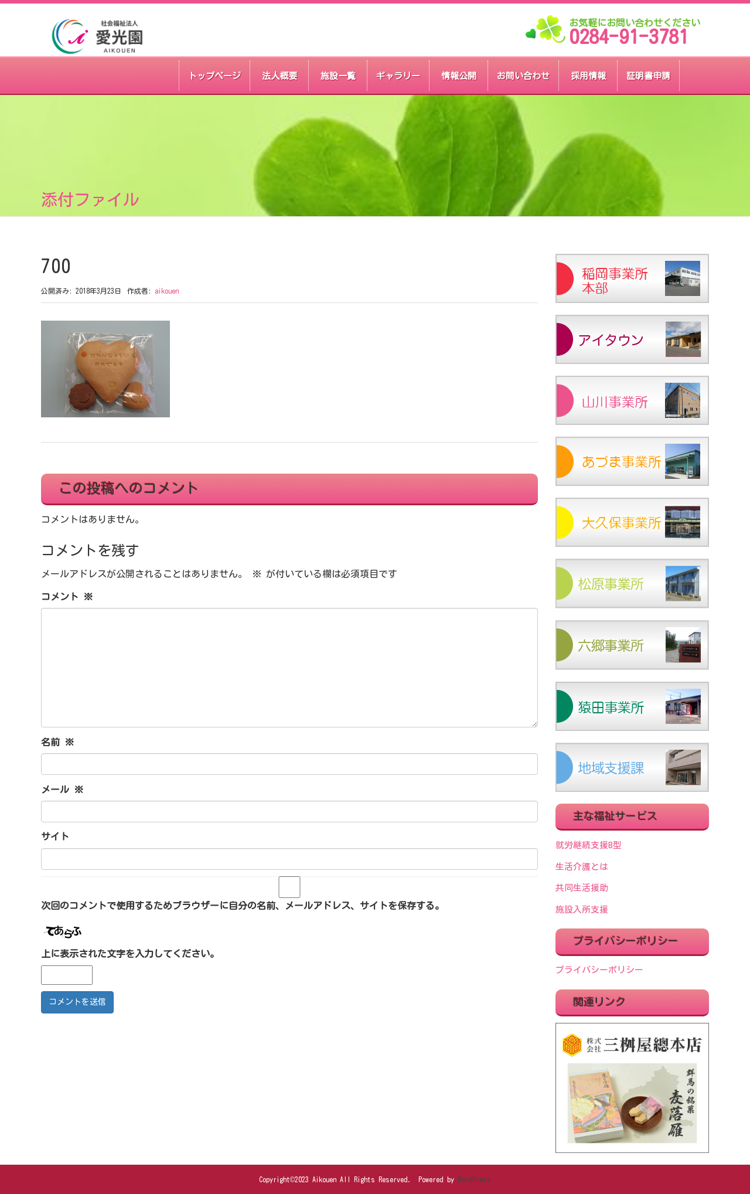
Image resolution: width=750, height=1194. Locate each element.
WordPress (474, 1179)
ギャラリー (398, 76)
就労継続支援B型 (588, 845)
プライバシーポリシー (599, 969)
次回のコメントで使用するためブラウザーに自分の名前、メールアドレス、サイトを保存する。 (242, 905)
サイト (55, 836)
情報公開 (458, 76)
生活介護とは (581, 866)
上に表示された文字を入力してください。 (130, 953)
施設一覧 (338, 76)
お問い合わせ (523, 76)
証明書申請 (648, 76)
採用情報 (588, 76)
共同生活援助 (581, 887)
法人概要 (279, 76)
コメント (67, 596)
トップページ (214, 76)
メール (62, 789)
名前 (57, 742)
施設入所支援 (581, 909)
